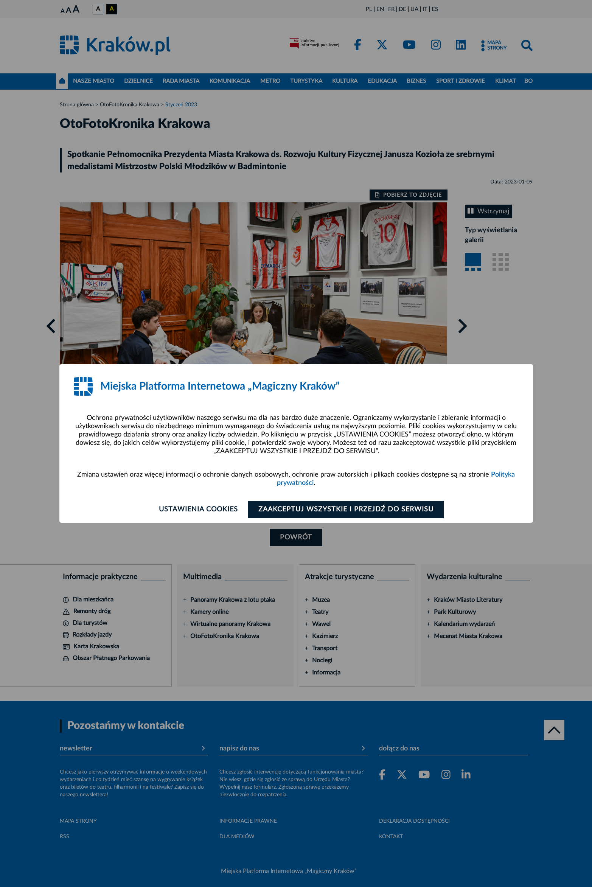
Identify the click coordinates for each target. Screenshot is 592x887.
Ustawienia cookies (198, 509)
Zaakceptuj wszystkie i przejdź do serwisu (346, 509)
